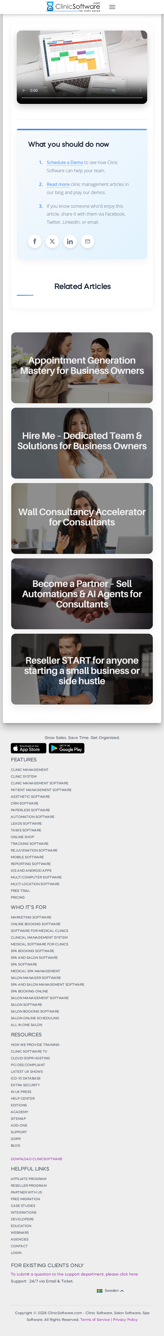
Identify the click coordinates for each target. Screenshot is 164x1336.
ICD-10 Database (26, 1078)
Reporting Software (31, 864)
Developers (22, 1219)
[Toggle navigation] (112, 7)
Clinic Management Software (39, 783)
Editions (19, 1105)
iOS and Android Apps (31, 871)
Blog (15, 1146)
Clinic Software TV (29, 1051)
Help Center (22, 1098)
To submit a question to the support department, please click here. (75, 1274)
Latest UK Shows (27, 1072)
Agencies (19, 1239)
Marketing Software (31, 917)
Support (19, 1132)
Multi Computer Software (36, 877)
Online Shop (22, 837)
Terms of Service (95, 1320)
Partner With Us (26, 1192)
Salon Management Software (40, 998)
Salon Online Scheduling (35, 1018)
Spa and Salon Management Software (47, 985)
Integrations (23, 1212)
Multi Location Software (35, 884)
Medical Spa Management (35, 971)
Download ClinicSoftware (36, 1159)
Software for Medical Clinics (39, 931)
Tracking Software (29, 844)
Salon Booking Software (35, 1011)
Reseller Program (28, 1186)
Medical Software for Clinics (39, 944)
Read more (58, 184)
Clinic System (23, 776)
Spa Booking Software (32, 951)
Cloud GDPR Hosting (30, 1058)
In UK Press (21, 1092)
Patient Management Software (41, 790)
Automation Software (32, 817)
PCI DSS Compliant (28, 1065)
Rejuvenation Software (34, 850)
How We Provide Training (35, 1045)
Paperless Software (30, 810)
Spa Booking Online (29, 991)
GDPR (15, 1139)
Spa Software (24, 964)
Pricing (18, 897)
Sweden (111, 1291)
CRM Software (24, 803)
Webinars (20, 1233)
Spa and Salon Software (34, 958)
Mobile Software (27, 857)
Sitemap (18, 1119)
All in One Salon (26, 1025)
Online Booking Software (35, 924)
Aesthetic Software (30, 797)
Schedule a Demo (65, 162)
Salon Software (26, 1005)
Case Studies (23, 1206)
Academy (19, 1112)
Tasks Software (26, 830)
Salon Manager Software (36, 978)
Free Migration (25, 1199)
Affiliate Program (28, 1179)
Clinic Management (29, 770)
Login (16, 1253)
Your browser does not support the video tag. (82, 67)
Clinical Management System (39, 937)
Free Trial (20, 891)
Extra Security (25, 1085)
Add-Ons (19, 1125)
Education (21, 1226)
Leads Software (26, 824)
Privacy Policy (125, 1320)
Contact (19, 1246)
